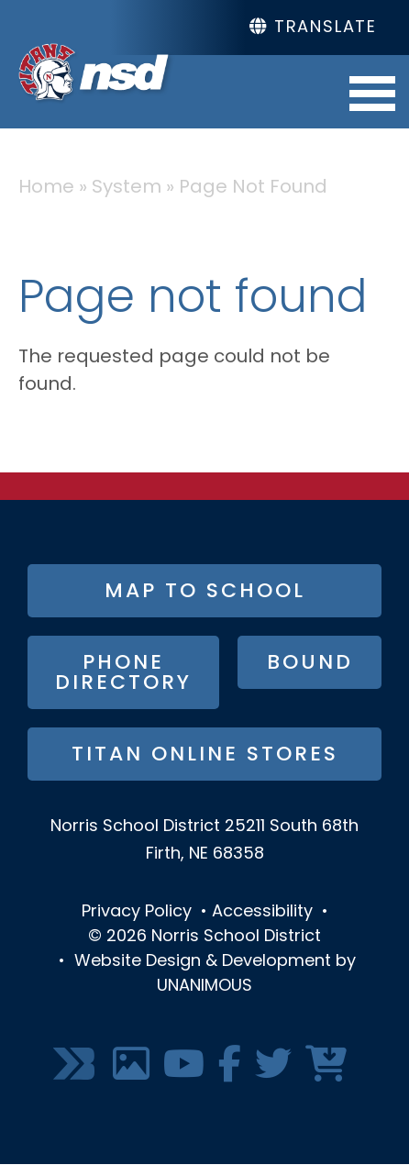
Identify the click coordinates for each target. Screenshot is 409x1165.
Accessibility (262, 912)
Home (46, 188)
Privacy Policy (137, 912)
